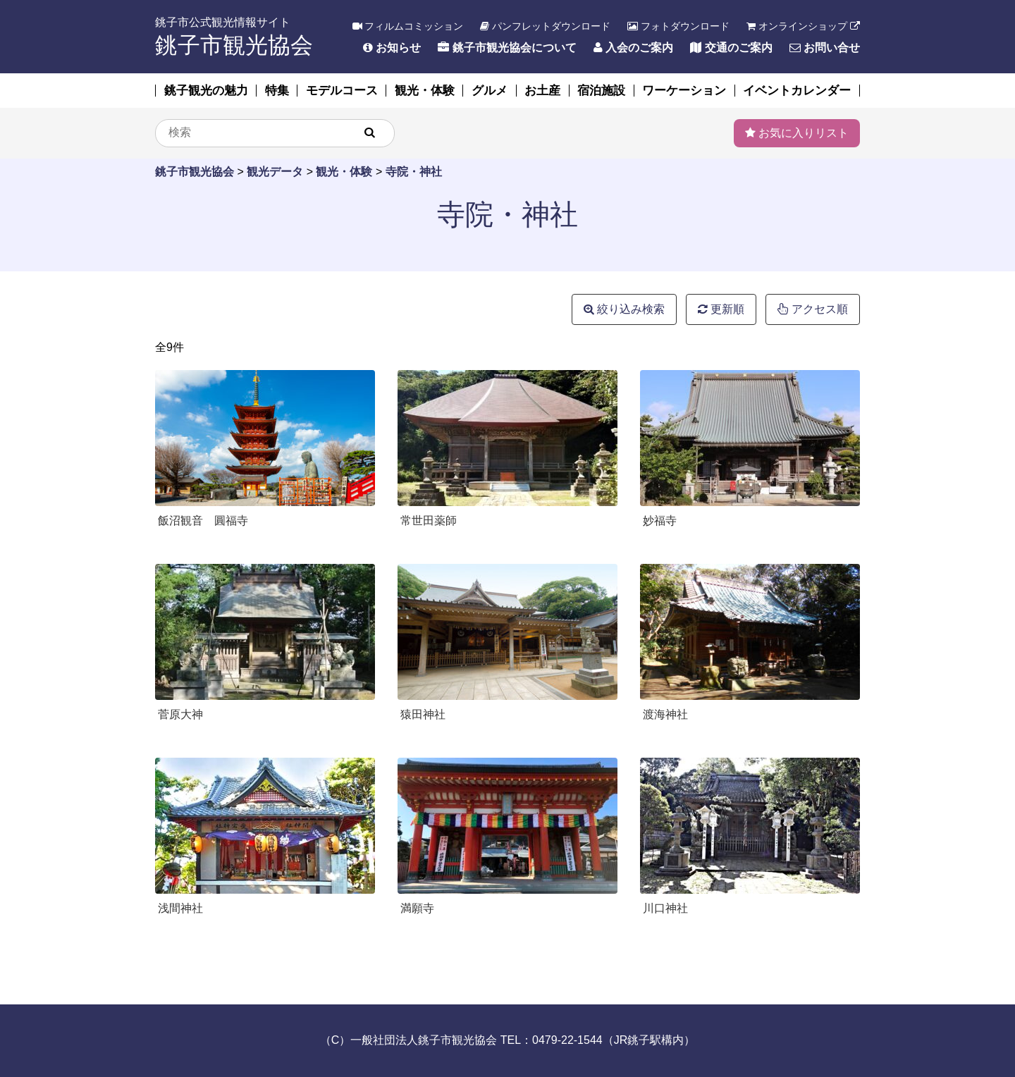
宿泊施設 (601, 91)
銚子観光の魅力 (206, 91)
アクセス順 (812, 309)
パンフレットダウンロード (545, 26)
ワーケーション (684, 91)
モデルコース (342, 91)
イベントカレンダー (797, 91)
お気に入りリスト (797, 133)
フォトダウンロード (678, 26)
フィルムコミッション (408, 26)
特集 (277, 91)
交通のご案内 (731, 48)
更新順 (721, 309)
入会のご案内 (633, 48)
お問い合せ (824, 48)
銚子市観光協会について (507, 48)
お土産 (542, 91)
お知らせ (392, 48)
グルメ (490, 91)
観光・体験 (425, 91)
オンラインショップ (803, 26)
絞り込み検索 (624, 309)
